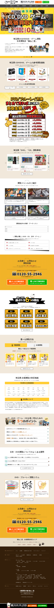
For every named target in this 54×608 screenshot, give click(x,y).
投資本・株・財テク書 (28, 578)
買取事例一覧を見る (26, 173)
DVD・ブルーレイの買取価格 (9, 87)
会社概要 (46, 5)
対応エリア (36, 5)
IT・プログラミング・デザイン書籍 (22, 574)
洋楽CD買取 (18, 566)
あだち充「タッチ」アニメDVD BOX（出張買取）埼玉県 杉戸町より (40, 169)
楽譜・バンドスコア (36, 578)
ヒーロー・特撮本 (39, 574)
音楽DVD (23, 561)
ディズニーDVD (35, 561)
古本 (16, 573)
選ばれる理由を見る (26, 330)
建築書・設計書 (42, 577)
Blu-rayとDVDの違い (9, 490)
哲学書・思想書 (36, 577)
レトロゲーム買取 (33, 570)
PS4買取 (18, 570)
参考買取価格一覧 (18, 582)
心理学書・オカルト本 (20, 578)
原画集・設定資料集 (29, 577)
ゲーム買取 (17, 569)
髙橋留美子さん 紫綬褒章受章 (41, 491)
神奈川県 (29, 544)
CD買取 (17, 565)
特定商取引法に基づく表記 (28, 550)
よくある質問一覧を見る (26, 468)
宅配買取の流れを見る (27, 368)
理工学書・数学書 (43, 578)
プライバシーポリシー (36, 550)
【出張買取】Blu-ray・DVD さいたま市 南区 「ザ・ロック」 (27, 169)
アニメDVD (18, 561)
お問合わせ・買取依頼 (19, 556)
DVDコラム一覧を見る (27, 499)
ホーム (7, 5)
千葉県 (34, 544)
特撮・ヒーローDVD (20, 562)
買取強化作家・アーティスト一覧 (27, 582)
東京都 (24, 544)
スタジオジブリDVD (42, 561)
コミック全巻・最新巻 (32, 574)
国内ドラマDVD (29, 561)
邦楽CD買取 (24, 566)
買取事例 (18, 5)
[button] (26, 81)
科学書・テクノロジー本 (20, 579)
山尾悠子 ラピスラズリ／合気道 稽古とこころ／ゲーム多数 (13, 169)
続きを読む (7, 494)
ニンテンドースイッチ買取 (25, 570)
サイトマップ (43, 550)
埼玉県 (19, 544)
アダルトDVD (26, 562)
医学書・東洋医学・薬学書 (20, 577)
